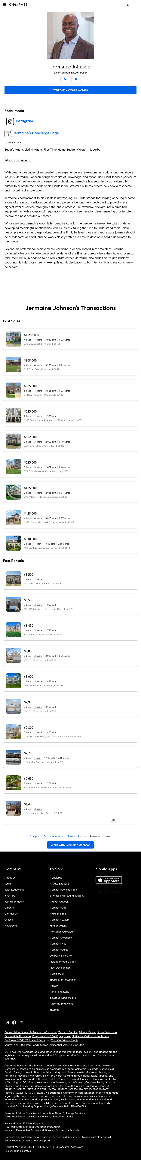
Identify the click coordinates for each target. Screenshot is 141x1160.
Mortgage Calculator (62, 931)
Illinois (69, 836)
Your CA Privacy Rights (64, 1040)
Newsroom (11, 925)
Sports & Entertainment (63, 979)
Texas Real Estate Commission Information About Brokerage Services (45, 1113)
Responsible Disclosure (18, 1036)
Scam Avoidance (107, 1032)
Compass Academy (61, 937)
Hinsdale (81, 836)
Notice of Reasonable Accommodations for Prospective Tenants (42, 1130)
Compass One (58, 907)
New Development (61, 967)
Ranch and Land (59, 991)
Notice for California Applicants (90, 1036)
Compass (35, 836)
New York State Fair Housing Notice (25, 1123)
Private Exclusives (60, 883)
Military (54, 985)
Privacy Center (87, 1032)
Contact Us (11, 913)
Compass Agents (53, 836)
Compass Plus (58, 943)
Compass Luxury (59, 919)
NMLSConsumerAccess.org (67, 1147)
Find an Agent (58, 925)
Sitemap (54, 1009)
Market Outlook (59, 901)
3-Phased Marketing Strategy (67, 895)
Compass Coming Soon (63, 889)
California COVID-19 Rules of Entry (25, 1040)
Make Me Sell (58, 913)
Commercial (57, 973)
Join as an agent (14, 901)
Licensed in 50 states (18, 1150)
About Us (10, 877)
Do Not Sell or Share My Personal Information (31, 1032)
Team (8, 883)
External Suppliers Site (63, 997)
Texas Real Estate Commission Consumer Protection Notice (39, 1116)
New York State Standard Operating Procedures (32, 1126)
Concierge (56, 877)
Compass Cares (59, 949)
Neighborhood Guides (63, 961)
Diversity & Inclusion (61, 955)
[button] (4, 4)
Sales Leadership (14, 889)
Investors (10, 895)
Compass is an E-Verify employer (51, 1036)
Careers (9, 907)
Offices (9, 919)
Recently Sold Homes (62, 1003)
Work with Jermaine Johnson (70, 90)
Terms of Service (68, 1032)
